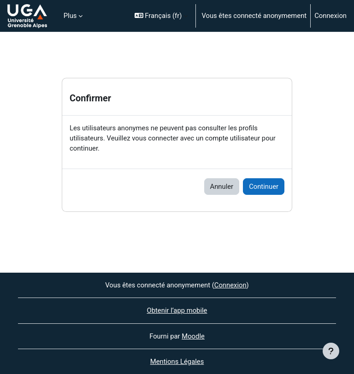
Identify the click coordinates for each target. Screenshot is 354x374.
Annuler (222, 186)
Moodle (193, 336)
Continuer (263, 186)
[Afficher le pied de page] (331, 351)
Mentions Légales (177, 361)
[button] (161, 16)
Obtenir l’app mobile (177, 310)
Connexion (330, 16)
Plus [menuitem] (70, 16)
